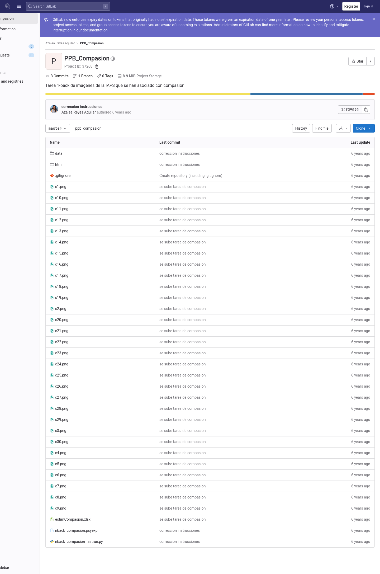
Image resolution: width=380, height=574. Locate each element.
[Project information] (33, 29)
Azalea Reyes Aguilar (86, 43)
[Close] (373, 19)
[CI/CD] (33, 64)
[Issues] (33, 46)
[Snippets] (33, 116)
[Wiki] (33, 107)
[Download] (344, 128)
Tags (132, 76)
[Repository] (33, 38)
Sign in (368, 6)
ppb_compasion (115, 128)
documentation (161, 30)
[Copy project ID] (123, 66)
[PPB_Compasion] (33, 18)
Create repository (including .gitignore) (208, 175)
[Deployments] (33, 72)
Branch (109, 76)
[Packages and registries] (33, 81)
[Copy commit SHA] (367, 109)
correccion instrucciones (108, 107)
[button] (19, 6)
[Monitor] (33, 90)
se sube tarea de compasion (200, 187)
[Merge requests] (33, 55)
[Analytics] (33, 99)
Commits (83, 76)
